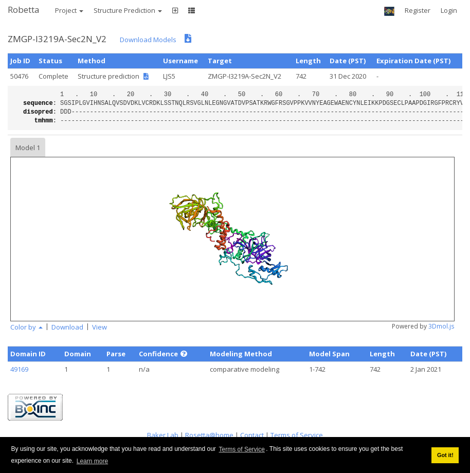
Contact (252, 435)
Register (417, 10)
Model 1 (27, 147)
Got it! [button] (445, 455)
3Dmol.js (441, 326)
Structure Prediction (128, 10)
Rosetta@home (209, 435)
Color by (26, 327)
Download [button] (67, 327)
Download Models (148, 39)
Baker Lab (162, 435)
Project (69, 10)
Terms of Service (242, 449)
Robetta (24, 9)
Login (449, 10)
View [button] (99, 327)
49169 (19, 369)
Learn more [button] (92, 461)
